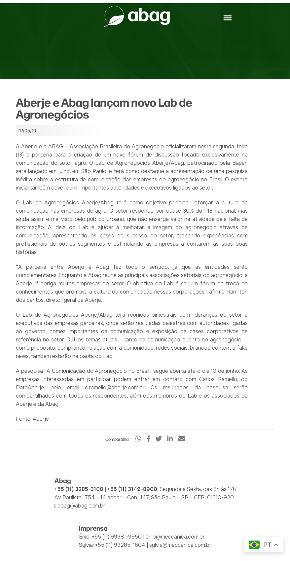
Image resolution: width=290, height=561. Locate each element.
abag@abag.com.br (81, 505)
